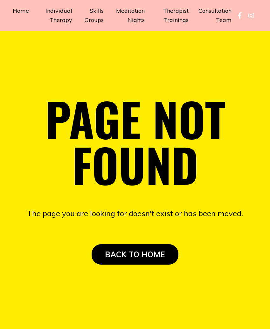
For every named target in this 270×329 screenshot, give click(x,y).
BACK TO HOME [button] (135, 254)
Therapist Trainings (176, 15)
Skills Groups (94, 15)
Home (21, 10)
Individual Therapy (58, 15)
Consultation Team (215, 15)
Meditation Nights (130, 15)
